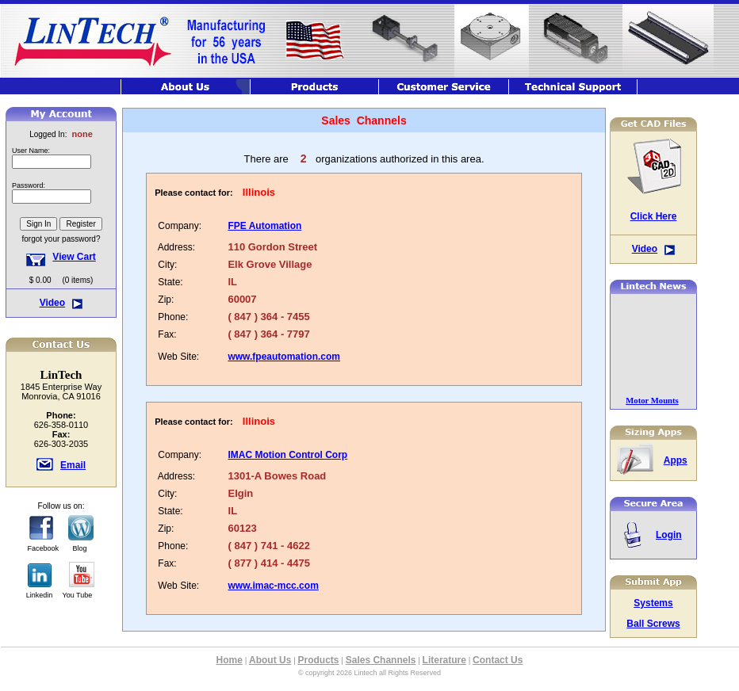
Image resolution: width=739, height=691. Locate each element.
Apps (675, 460)
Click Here (653, 216)
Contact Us (498, 660)
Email (73, 465)
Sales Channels (381, 660)
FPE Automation (264, 225)
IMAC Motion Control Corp (288, 454)
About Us (270, 660)
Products (318, 660)
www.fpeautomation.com (284, 356)
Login (669, 534)
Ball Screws (653, 623)
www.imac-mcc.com (273, 585)
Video (52, 302)
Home (229, 660)
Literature (444, 660)
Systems (653, 603)
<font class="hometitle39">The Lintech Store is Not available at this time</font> (61, 197)
